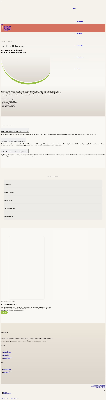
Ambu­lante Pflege (7, 369)
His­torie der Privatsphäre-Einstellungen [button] (98, 386)
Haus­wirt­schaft (6, 355)
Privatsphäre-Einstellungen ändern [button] (99, 385)
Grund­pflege (5, 351)
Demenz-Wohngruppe (7, 370)
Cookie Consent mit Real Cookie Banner (10, 398)
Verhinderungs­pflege (7, 357)
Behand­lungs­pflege (7, 352)
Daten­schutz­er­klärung (7, 393)
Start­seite (5, 367)
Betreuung (5, 354)
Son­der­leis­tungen (6, 358)
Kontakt (5, 374)
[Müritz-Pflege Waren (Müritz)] (36, 84)
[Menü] (74, 8)
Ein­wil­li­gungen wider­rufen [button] (100, 387)
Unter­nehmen (6, 372)
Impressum (5, 392)
